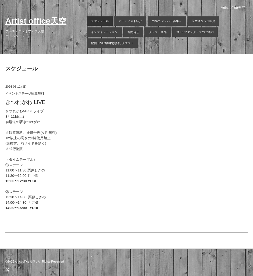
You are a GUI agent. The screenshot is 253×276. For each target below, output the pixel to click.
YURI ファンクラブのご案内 (195, 32)
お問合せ (133, 32)
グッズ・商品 (158, 32)
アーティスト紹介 (130, 21)
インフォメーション (104, 32)
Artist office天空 (35, 20)
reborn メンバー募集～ (167, 21)
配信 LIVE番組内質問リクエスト (112, 43)
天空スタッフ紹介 (203, 21)
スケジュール (100, 21)
